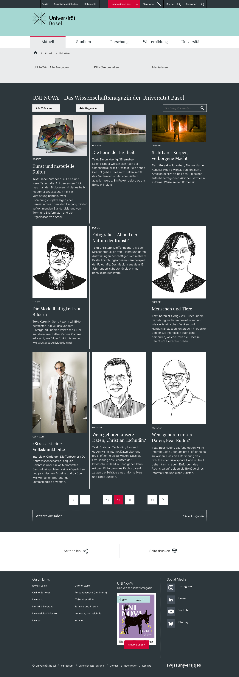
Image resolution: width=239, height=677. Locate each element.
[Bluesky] (178, 623)
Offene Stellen (83, 585)
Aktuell (47, 41)
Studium (83, 41)
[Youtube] (178, 611)
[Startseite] (35, 53)
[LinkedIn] (178, 599)
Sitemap (114, 665)
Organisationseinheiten (67, 4)
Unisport (37, 620)
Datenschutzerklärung (91, 665)
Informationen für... (122, 4)
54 (152, 499)
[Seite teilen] (75, 551)
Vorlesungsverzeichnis (88, 613)
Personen (190, 5)
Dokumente (92, 4)
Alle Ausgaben (194, 516)
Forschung (119, 41)
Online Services (41, 592)
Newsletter (130, 665)
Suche (169, 5)
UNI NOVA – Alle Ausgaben (51, 67)
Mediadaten (160, 67)
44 (118, 499)
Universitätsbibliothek (44, 613)
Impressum (66, 665)
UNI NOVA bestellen (106, 67)
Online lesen (136, 644)
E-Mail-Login (39, 585)
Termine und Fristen (86, 606)
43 (107, 499)
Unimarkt (37, 599)
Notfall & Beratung (42, 606)
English (45, 4)
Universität (191, 41)
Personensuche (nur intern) (91, 592)
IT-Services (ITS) (84, 599)
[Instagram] (179, 588)
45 (129, 499)
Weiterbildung (155, 41)
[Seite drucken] (163, 551)
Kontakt (146, 665)
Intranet (79, 620)
